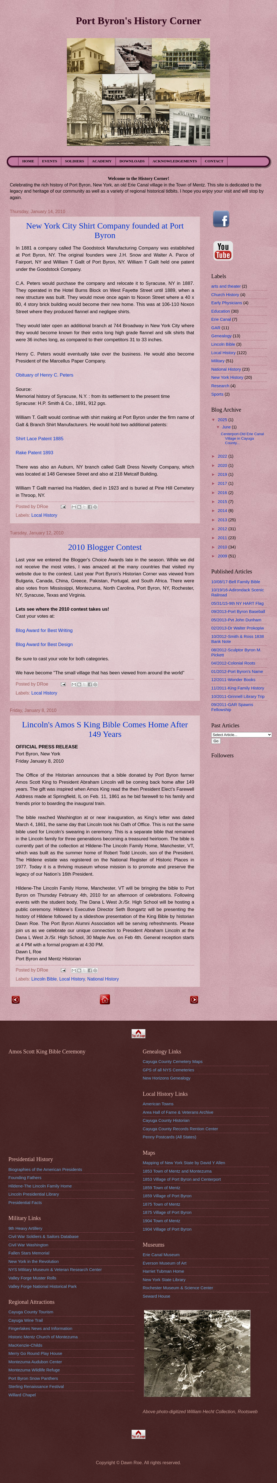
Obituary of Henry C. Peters (44, 375)
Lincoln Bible (44, 979)
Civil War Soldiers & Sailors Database (43, 1236)
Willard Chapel (22, 1394)
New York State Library (164, 1279)
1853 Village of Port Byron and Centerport (182, 1179)
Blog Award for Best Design (44, 644)
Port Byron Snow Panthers (33, 1378)
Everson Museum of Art (164, 1263)
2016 (223, 492)
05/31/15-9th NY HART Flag (237, 603)
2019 (223, 474)
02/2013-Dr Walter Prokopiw (237, 628)
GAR (215, 327)
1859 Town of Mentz (161, 1187)
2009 (223, 555)
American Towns (158, 1103)
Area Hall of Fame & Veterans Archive (178, 1112)
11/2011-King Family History (237, 688)
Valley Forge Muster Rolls (32, 1278)
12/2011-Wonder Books (233, 679)
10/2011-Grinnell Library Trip (238, 696)
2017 (223, 483)
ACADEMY (102, 161)
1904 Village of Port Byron (167, 1229)
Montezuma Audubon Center (35, 1361)
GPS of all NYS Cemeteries (168, 1069)
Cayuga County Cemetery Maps (173, 1061)
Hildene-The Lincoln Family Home (40, 1186)
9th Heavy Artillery (25, 1228)
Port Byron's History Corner (138, 20)
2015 (223, 501)
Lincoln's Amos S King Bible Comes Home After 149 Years (105, 729)
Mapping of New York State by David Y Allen (184, 1162)
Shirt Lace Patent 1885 (40, 438)
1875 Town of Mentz (161, 1204)
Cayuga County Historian (166, 1120)
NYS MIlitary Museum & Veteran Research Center (55, 1269)
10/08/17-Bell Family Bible (235, 581)
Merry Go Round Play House (35, 1353)
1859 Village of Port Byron (167, 1195)
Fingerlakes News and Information (40, 1328)
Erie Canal (221, 319)
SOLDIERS (74, 161)
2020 (223, 465)
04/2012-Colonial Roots (233, 663)
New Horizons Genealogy (167, 1078)
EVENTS (49, 161)
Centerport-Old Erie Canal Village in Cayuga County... (242, 438)
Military (218, 360)
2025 (223, 419)
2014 (223, 510)
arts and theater (226, 286)
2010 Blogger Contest (105, 547)
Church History (225, 294)
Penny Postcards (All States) (169, 1136)
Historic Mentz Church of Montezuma (43, 1336)
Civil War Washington (28, 1244)
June (227, 427)
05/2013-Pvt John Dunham (236, 619)
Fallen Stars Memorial (28, 1253)
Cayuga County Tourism (30, 1311)
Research (220, 385)
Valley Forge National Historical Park (42, 1286)
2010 (223, 547)
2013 (223, 519)
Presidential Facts (25, 1202)
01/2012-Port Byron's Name (237, 671)
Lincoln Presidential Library (33, 1194)
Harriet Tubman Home (163, 1271)
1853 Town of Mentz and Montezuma (177, 1171)
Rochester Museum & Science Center (178, 1287)
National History (103, 979)
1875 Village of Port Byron (167, 1212)
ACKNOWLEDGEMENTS (174, 161)
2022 (223, 456)
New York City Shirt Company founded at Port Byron (105, 230)
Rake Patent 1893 (34, 452)
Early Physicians (226, 302)
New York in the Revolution (33, 1261)
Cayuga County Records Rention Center (180, 1128)
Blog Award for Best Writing (44, 630)
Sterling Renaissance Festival (36, 1386)
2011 (223, 537)
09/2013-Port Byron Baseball (238, 611)
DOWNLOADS (132, 161)
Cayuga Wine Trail (25, 1320)
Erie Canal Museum (161, 1254)
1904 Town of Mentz (161, 1220)
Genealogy (221, 335)
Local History (44, 515)
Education (220, 311)
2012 (223, 528)
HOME (28, 161)
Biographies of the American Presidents (45, 1169)
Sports (217, 394)
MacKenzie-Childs (25, 1345)
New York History (227, 377)
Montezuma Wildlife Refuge (34, 1369)
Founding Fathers (24, 1177)
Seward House (156, 1296)
